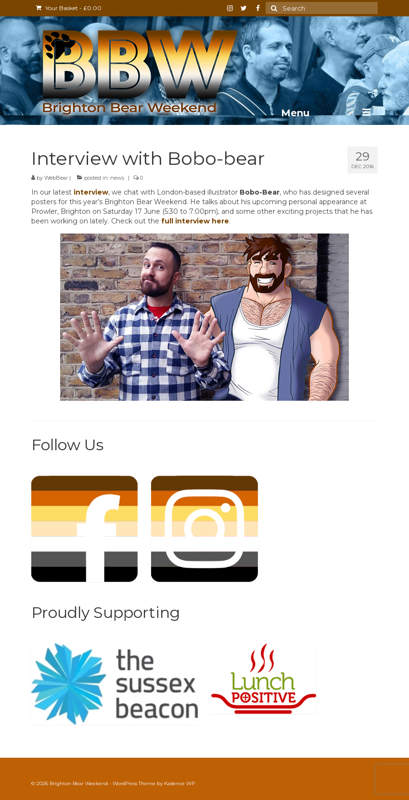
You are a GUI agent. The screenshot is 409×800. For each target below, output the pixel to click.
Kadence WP (179, 783)
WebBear (56, 177)
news (117, 177)
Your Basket (69, 8)
